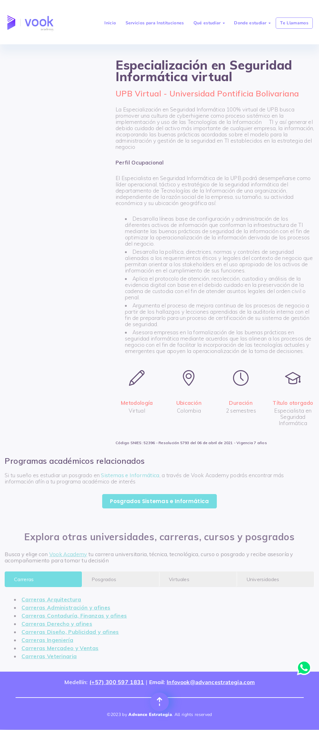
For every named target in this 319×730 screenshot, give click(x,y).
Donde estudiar (252, 23)
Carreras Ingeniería (47, 640)
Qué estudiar (209, 23)
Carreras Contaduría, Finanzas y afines (74, 615)
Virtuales (179, 579)
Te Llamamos (294, 23)
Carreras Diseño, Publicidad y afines (70, 632)
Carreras (24, 579)
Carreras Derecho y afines (56, 623)
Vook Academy (68, 554)
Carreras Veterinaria (49, 656)
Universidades (262, 579)
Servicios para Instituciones (155, 23)
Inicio (110, 23)
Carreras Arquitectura (51, 599)
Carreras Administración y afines (65, 607)
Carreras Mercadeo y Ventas (59, 648)
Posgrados (104, 579)
